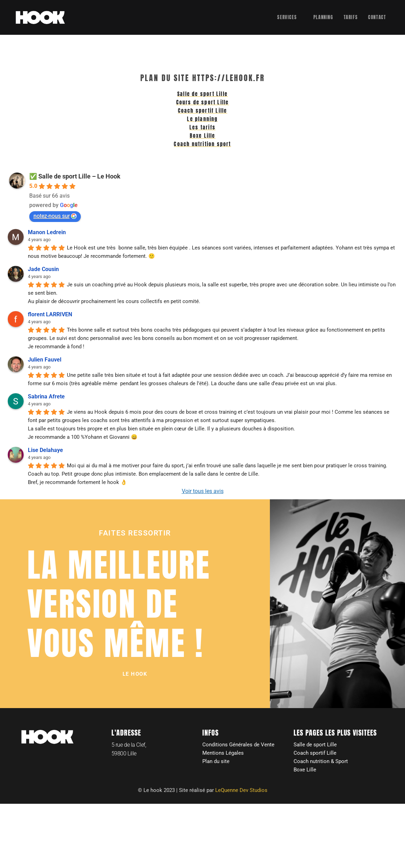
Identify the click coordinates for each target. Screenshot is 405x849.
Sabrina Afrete (46, 398)
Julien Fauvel (44, 361)
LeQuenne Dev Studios (241, 793)
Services (289, 17)
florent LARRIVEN (50, 316)
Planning (323, 17)
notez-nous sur (55, 217)
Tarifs (351, 17)
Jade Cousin (43, 271)
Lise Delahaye (45, 452)
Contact (377, 17)
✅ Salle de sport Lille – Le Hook (74, 178)
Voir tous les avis (203, 493)
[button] (135, 676)
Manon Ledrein (47, 234)
